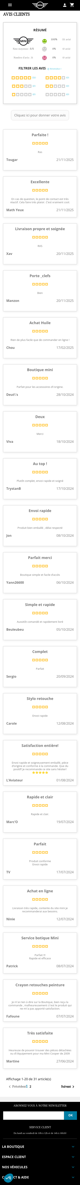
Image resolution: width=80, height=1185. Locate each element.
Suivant (68, 1086)
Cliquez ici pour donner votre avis (40, 115)
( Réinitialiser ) (54, 69)
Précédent (16, 1086)
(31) (23, 77)
